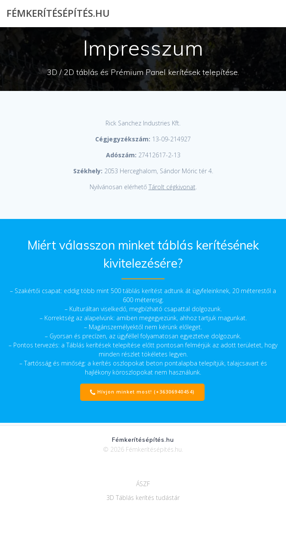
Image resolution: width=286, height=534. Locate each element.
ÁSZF (143, 484)
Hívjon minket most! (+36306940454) (142, 392)
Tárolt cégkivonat (172, 187)
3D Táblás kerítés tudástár (143, 497)
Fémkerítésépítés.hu (58, 13)
